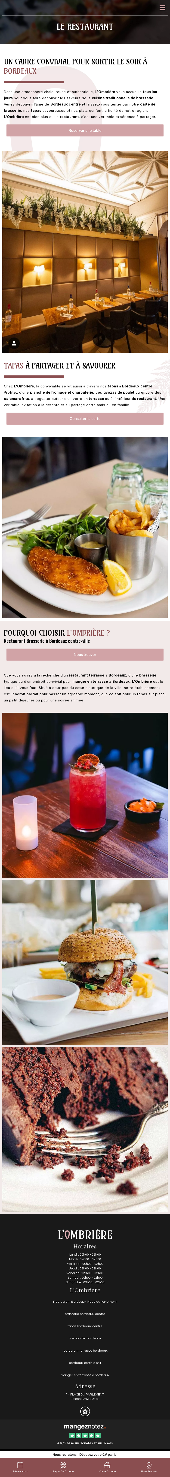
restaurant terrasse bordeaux (85, 1350)
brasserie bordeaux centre (85, 1314)
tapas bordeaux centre (85, 1326)
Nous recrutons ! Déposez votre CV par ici (85, 1454)
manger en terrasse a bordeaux (85, 1375)
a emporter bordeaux (85, 1338)
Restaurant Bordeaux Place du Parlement (85, 1301)
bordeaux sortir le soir (85, 1363)
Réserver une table (85, 130)
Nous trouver (85, 654)
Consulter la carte (85, 418)
